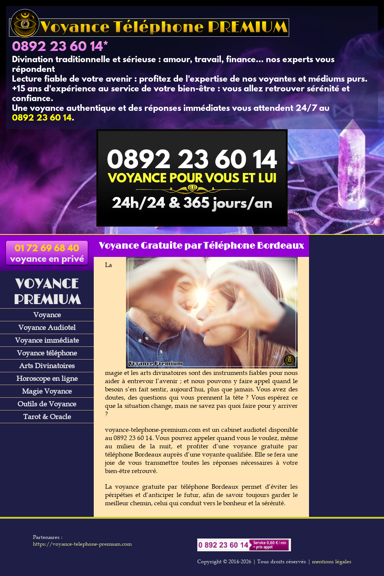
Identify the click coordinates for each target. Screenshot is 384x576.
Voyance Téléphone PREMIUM (149, 27)
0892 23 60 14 (57, 47)
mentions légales (331, 561)
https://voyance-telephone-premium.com (82, 543)
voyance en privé (47, 254)
